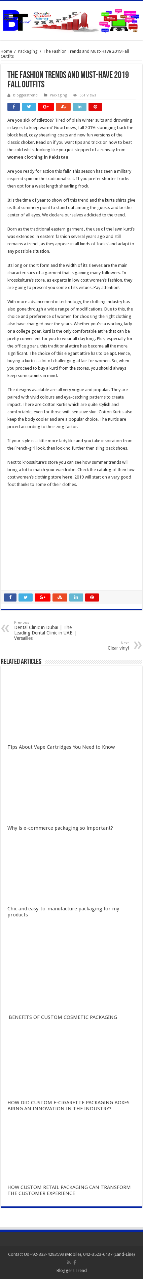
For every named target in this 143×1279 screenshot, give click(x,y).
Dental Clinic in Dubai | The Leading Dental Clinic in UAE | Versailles (48, 630)
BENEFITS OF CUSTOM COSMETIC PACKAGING (62, 1017)
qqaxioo (15, 557)
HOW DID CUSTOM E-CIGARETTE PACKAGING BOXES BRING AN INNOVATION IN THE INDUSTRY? (68, 1106)
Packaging (28, 51)
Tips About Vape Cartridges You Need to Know (61, 747)
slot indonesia (20, 535)
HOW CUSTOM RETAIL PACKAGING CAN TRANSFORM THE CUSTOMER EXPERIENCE (69, 1190)
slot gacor (17, 520)
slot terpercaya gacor (28, 550)
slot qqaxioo (19, 572)
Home (6, 51)
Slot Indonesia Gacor (27, 528)
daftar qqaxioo (22, 565)
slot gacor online (23, 505)
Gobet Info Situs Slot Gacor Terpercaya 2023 (50, 542)
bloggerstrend (25, 95)
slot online (17, 513)
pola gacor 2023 (23, 579)
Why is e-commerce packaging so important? (60, 828)
